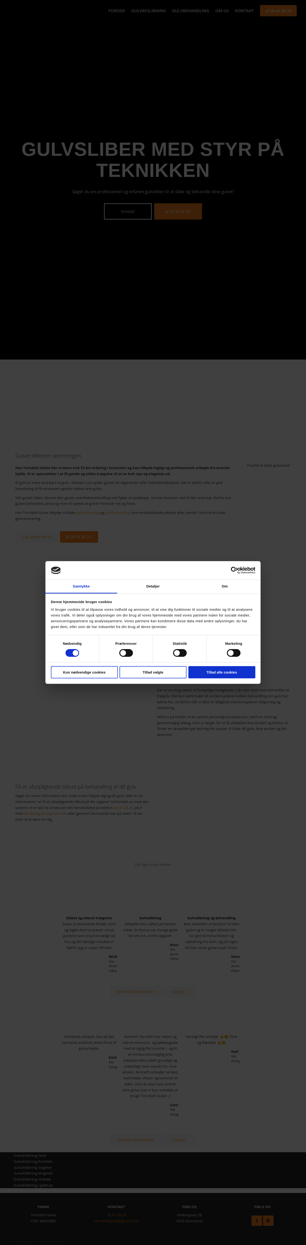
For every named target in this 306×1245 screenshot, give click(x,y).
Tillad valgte (153, 672)
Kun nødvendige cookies (84, 672)
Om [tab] (225, 586)
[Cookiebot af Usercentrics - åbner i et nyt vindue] (234, 570)
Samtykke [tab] (81, 586)
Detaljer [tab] (153, 586)
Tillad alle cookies (221, 672)
